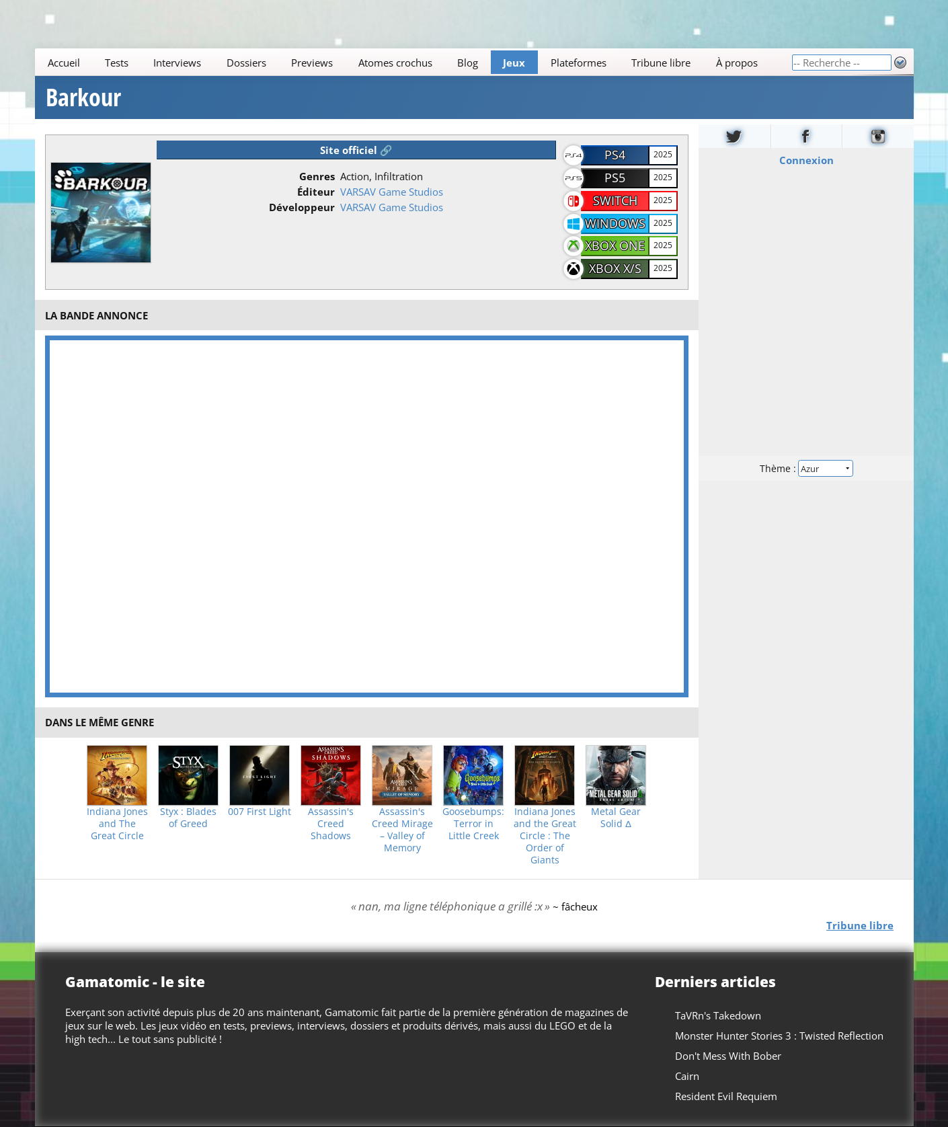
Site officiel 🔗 (356, 150)
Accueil (63, 62)
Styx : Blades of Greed (188, 818)
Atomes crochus (395, 62)
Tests (116, 62)
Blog (467, 62)
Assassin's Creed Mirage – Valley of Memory (402, 830)
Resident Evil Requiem (726, 1096)
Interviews (177, 62)
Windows (615, 223)
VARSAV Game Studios (391, 191)
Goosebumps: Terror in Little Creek (473, 824)
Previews (312, 62)
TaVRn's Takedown (718, 1015)
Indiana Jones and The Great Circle (117, 824)
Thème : (805, 468)
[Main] (413, 62)
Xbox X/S (615, 268)
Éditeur (316, 191)
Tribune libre (660, 62)
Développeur (302, 207)
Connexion (806, 160)
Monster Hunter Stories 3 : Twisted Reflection (779, 1035)
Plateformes (578, 62)
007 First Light (259, 812)
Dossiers (246, 62)
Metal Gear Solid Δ (616, 818)
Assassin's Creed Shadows (331, 824)
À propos (736, 62)
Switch (615, 200)
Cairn (687, 1076)
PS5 (614, 177)
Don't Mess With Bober (728, 1055)
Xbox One (615, 245)
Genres (317, 176)
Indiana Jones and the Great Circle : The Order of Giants (545, 836)
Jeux (514, 62)
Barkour (83, 97)
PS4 (614, 155)
